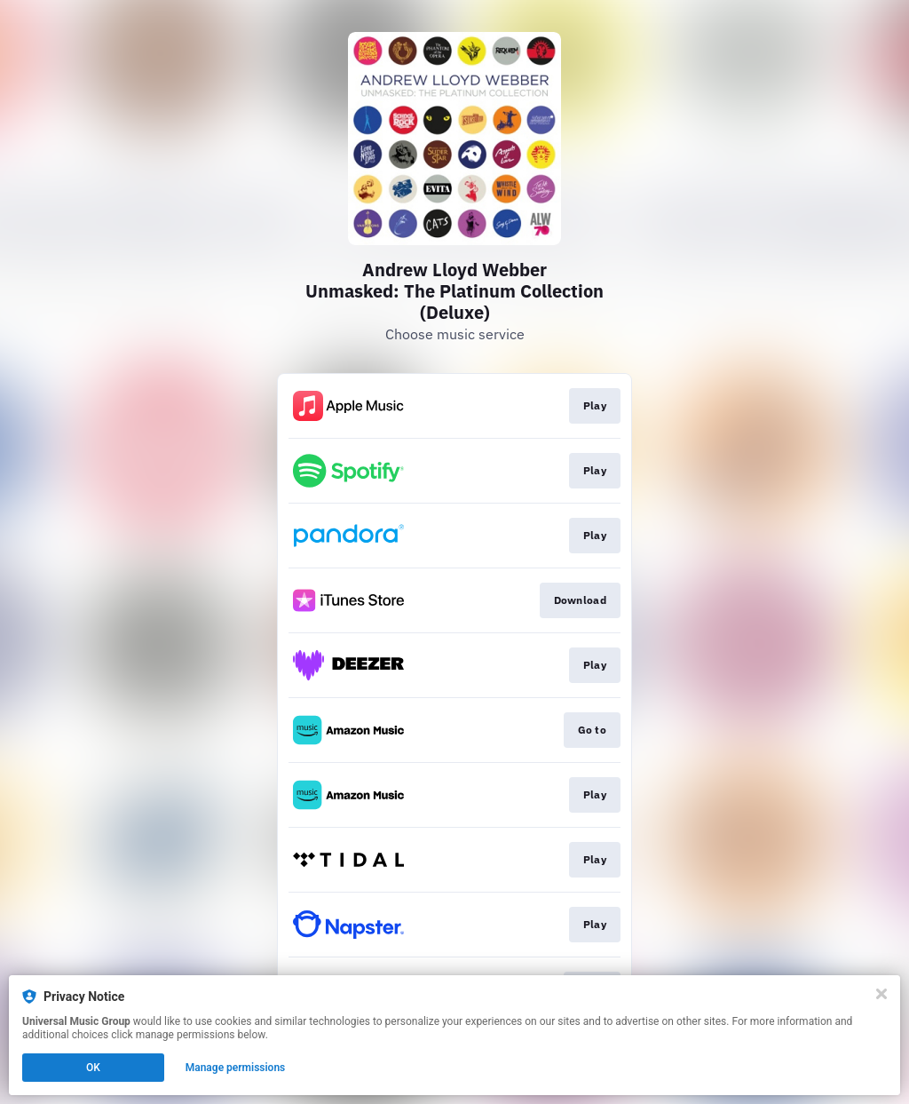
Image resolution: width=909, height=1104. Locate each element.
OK (93, 1067)
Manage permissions (236, 1067)
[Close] (881, 994)
